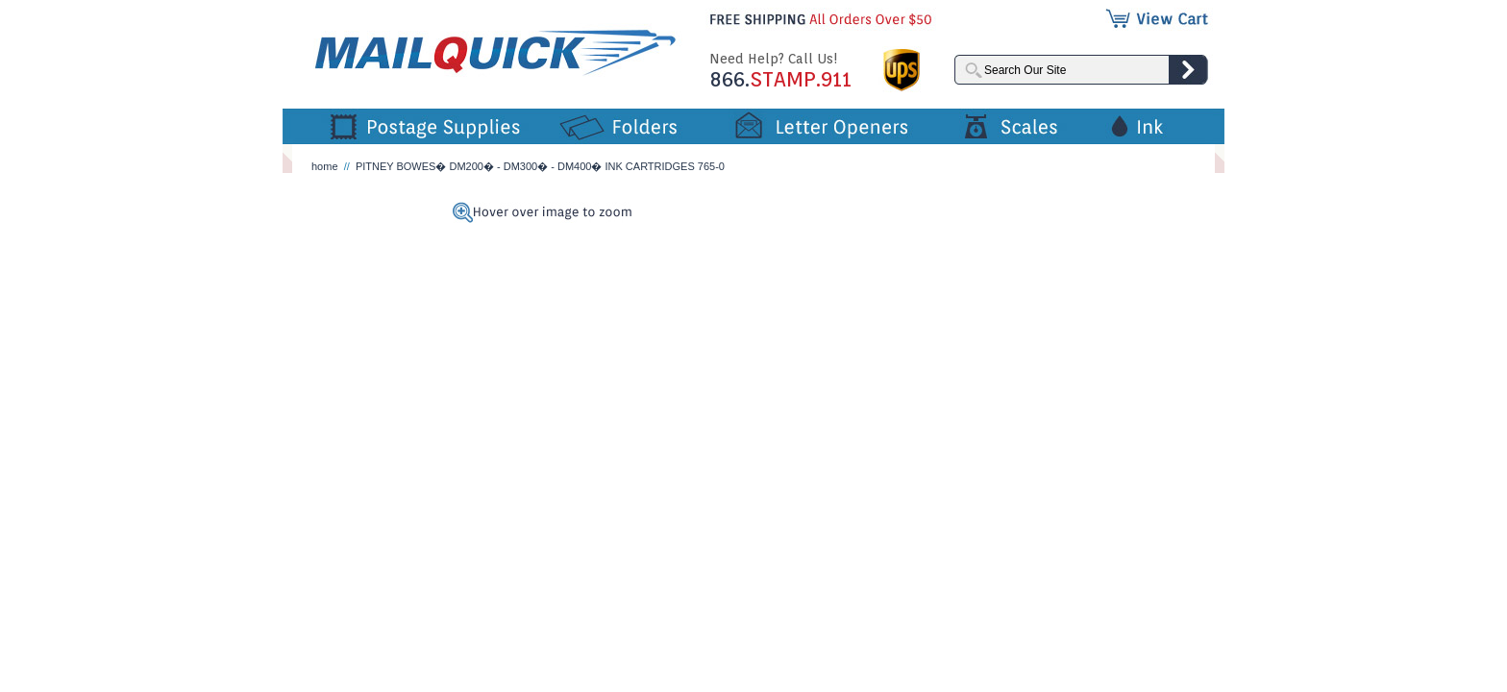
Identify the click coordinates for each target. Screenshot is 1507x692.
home (324, 166)
